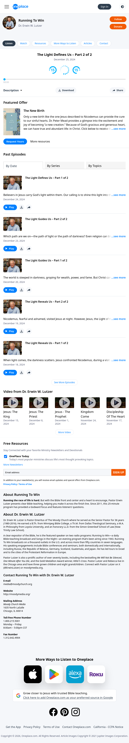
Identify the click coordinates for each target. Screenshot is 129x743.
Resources (40, 43)
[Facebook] (53, 712)
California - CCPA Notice (108, 727)
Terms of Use (51, 727)
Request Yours (15, 141)
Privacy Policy (32, 727)
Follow (118, 19)
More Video (64, 432)
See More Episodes (64, 382)
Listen (9, 43)
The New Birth (34, 111)
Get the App (13, 727)
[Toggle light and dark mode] (122, 7)
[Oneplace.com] (20, 7)
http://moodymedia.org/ (16, 594)
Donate (118, 26)
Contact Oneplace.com (76, 727)
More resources (40, 141)
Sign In (104, 6)
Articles (88, 43)
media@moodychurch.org (17, 584)
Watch (23, 43)
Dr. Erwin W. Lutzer (30, 25)
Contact (104, 43)
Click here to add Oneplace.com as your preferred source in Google (68, 697)
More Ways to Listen (65, 43)
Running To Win (31, 20)
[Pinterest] (64, 712)
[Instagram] (75, 712)
